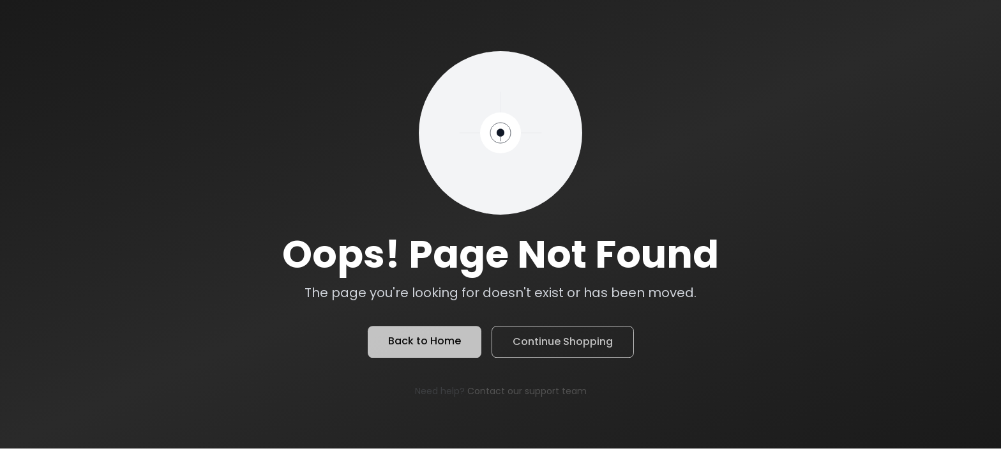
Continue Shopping (563, 343)
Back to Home (424, 342)
